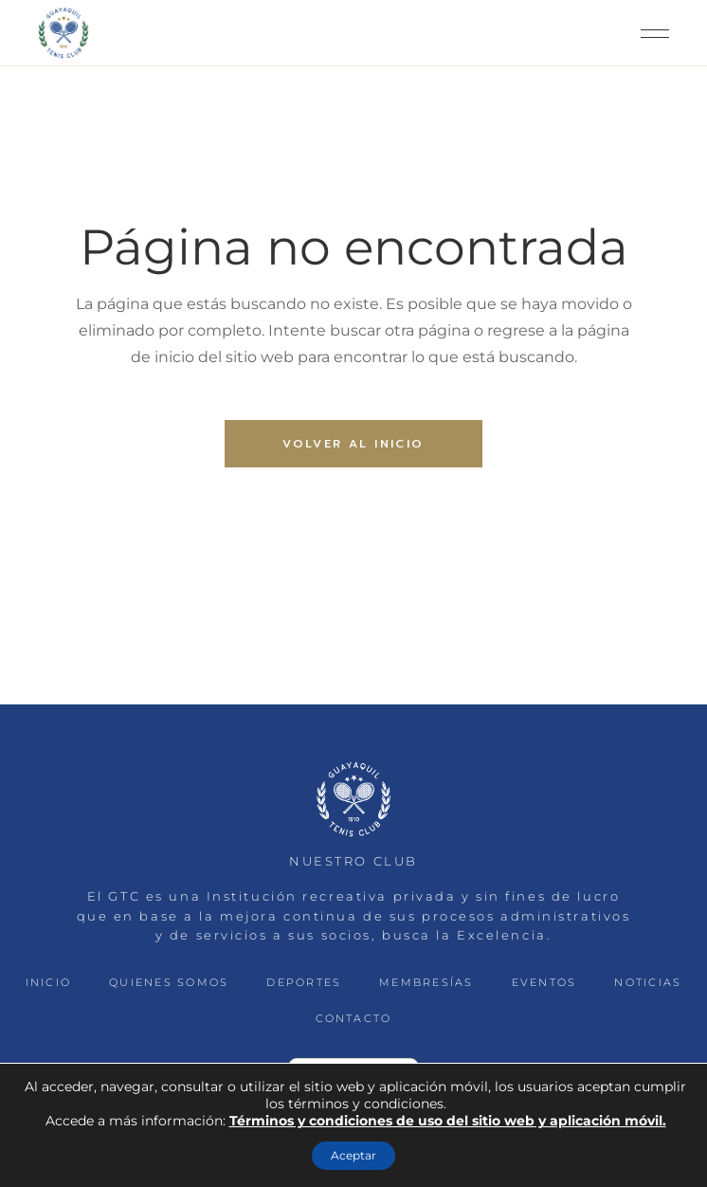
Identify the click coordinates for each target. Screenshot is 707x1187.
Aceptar (353, 1155)
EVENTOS (544, 982)
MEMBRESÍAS (426, 982)
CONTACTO (354, 1018)
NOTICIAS (647, 982)
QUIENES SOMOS (168, 982)
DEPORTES (303, 982)
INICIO (48, 982)
